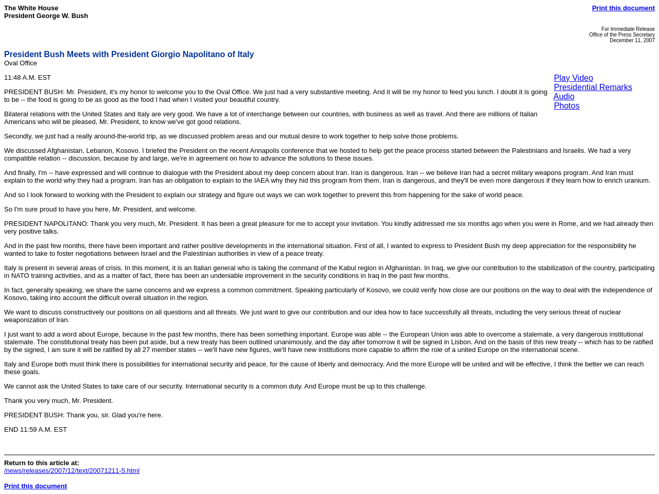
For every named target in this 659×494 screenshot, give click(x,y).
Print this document (623, 8)
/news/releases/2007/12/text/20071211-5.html (72, 470)
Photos (567, 105)
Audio (564, 96)
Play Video (573, 78)
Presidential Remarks (593, 87)
